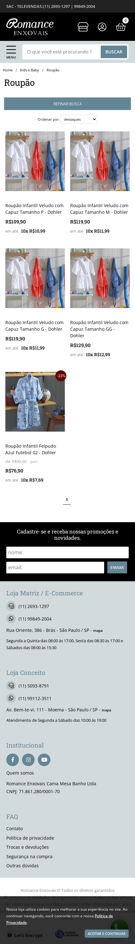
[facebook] (12, 760)
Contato (14, 828)
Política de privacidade (30, 838)
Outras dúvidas (22, 866)
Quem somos (20, 773)
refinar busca (67, 103)
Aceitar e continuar (107, 933)
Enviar (117, 567)
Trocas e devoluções (27, 847)
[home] (29, 26)
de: (8, 461)
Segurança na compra (29, 856)
